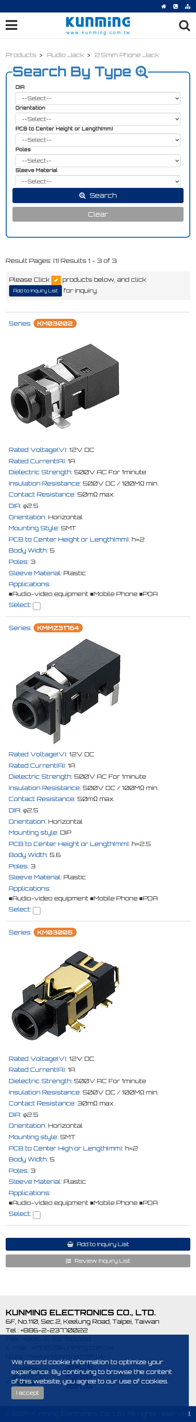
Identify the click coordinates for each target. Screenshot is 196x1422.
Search (102, 195)
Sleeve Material (36, 170)
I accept (27, 1392)
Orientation (30, 108)
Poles (23, 149)
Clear (98, 214)
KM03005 (55, 932)
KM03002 (55, 323)
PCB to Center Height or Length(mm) (64, 129)
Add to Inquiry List (35, 290)
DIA (20, 87)
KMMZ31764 (58, 628)
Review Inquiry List (101, 1260)
